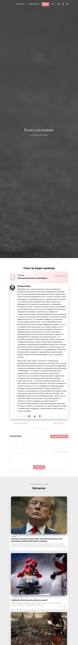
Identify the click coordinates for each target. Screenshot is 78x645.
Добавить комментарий (59, 436)
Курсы (45, 4)
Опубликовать (39, 467)
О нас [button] (53, 4)
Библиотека (20, 4)
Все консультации (21, 423)
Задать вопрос (58, 423)
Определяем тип (34, 4)
